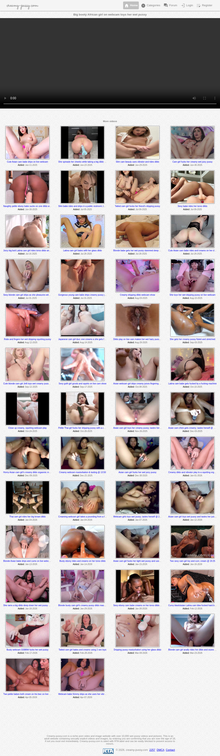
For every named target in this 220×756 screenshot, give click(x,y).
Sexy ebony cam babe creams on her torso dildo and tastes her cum (145, 605)
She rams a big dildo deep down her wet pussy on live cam (31, 605)
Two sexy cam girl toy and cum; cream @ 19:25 (192, 561)
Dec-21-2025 (86, 475)
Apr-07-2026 (86, 697)
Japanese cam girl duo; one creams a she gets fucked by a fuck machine (93, 339)
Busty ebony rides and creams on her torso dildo (83, 561)
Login (186, 6)
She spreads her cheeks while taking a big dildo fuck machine (87, 162)
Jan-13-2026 (31, 564)
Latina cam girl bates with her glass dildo (82, 250)
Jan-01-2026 (196, 475)
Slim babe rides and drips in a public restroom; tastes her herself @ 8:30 (92, 206)
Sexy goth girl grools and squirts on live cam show (82, 383)
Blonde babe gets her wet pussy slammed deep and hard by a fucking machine (150, 250)
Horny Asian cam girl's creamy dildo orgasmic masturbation (31, 472)
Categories (150, 6)
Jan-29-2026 (86, 608)
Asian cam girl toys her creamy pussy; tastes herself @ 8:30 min (143, 428)
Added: (21, 165)
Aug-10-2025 (196, 298)
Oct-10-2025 (196, 387)
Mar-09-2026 (141, 653)
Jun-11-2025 (31, 165)
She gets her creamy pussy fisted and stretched (192, 339)
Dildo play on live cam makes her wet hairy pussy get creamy (142, 339)
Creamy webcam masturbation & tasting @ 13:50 (82, 472)
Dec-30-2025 (141, 475)
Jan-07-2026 (141, 520)
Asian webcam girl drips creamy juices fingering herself (139, 383)
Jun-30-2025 (196, 165)
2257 (152, 749)
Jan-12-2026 (196, 520)
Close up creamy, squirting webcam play (27, 428)
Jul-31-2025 (31, 298)
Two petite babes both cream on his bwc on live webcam (30, 694)
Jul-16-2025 (31, 254)
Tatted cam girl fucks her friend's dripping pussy (137, 206)
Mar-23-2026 (196, 653)
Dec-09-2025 (31, 475)
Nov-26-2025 (141, 431)
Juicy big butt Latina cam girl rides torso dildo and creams (30, 250)
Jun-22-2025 (86, 165)
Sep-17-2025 (86, 387)
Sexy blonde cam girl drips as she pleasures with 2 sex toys (31, 295)
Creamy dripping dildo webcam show (137, 295)
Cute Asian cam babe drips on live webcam (27, 162)
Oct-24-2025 (31, 431)
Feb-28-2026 (86, 653)
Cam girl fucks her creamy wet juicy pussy (192, 162)
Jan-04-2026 (31, 520)
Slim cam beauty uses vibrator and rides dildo (137, 162)
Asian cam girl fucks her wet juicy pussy (137, 472)
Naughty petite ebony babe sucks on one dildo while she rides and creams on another (44, 206)
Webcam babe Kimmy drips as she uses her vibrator (83, 694)
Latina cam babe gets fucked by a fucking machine (192, 383)
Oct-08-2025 (141, 387)
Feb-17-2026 (31, 653)
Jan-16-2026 (196, 564)
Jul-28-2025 (86, 254)
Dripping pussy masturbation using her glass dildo (137, 650)
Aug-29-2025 (141, 342)
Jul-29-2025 (196, 254)
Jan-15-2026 (141, 564)
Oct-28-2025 (86, 431)
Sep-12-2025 (31, 387)
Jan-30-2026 (141, 608)
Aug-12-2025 (31, 342)
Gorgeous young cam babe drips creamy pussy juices (83, 295)
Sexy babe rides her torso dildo (192, 206)
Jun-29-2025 (141, 165)
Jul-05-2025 (86, 209)
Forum (170, 6)
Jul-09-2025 (141, 209)
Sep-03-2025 (196, 342)
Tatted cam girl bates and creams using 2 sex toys (82, 650)
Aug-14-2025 (86, 342)
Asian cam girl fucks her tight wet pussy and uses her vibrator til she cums (148, 561)
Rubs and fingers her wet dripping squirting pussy (27, 339)
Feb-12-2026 (196, 608)
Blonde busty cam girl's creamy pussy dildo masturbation (85, 605)
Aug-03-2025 (141, 298)
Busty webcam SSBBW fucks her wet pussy (28, 650)
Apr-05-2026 (31, 697)
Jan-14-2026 (86, 564)
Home (131, 6)
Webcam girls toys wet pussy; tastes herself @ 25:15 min (140, 516)
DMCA (160, 749)
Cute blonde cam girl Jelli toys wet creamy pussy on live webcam (34, 383)
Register (204, 6)
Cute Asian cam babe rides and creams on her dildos (193, 250)
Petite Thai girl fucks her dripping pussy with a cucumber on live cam (90, 428)
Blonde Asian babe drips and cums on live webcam (27, 561)
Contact (170, 749)
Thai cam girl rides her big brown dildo (27, 516)
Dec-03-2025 (196, 431)
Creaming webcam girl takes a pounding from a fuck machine (87, 516)
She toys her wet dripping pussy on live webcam (192, 295)
